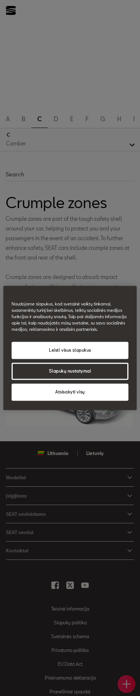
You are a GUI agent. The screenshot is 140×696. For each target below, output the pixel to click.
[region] (69, 348)
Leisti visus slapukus (70, 350)
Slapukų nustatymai (70, 371)
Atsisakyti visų (70, 392)
